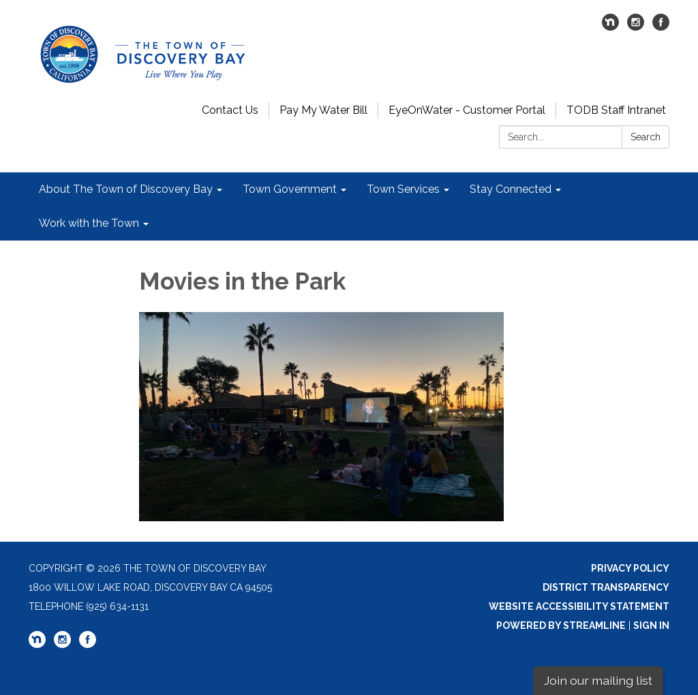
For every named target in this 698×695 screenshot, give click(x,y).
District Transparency (606, 587)
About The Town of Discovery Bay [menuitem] (126, 189)
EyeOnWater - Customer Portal (467, 110)
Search (646, 137)
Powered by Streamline (561, 625)
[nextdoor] (610, 26)
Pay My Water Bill (323, 110)
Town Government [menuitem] (290, 189)
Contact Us (230, 110)
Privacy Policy (630, 568)
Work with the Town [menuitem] (89, 223)
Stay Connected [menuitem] (510, 189)
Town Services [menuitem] (403, 189)
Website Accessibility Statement (579, 606)
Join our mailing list (598, 680)
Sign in (651, 625)
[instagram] (635, 26)
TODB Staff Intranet (616, 110)
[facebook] (660, 26)
